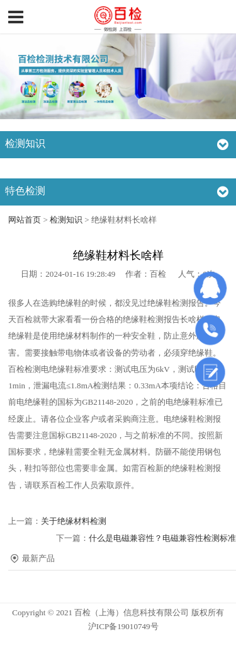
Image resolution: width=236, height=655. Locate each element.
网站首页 (24, 219)
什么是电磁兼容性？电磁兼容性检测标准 (162, 538)
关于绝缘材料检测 (73, 521)
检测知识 (66, 219)
